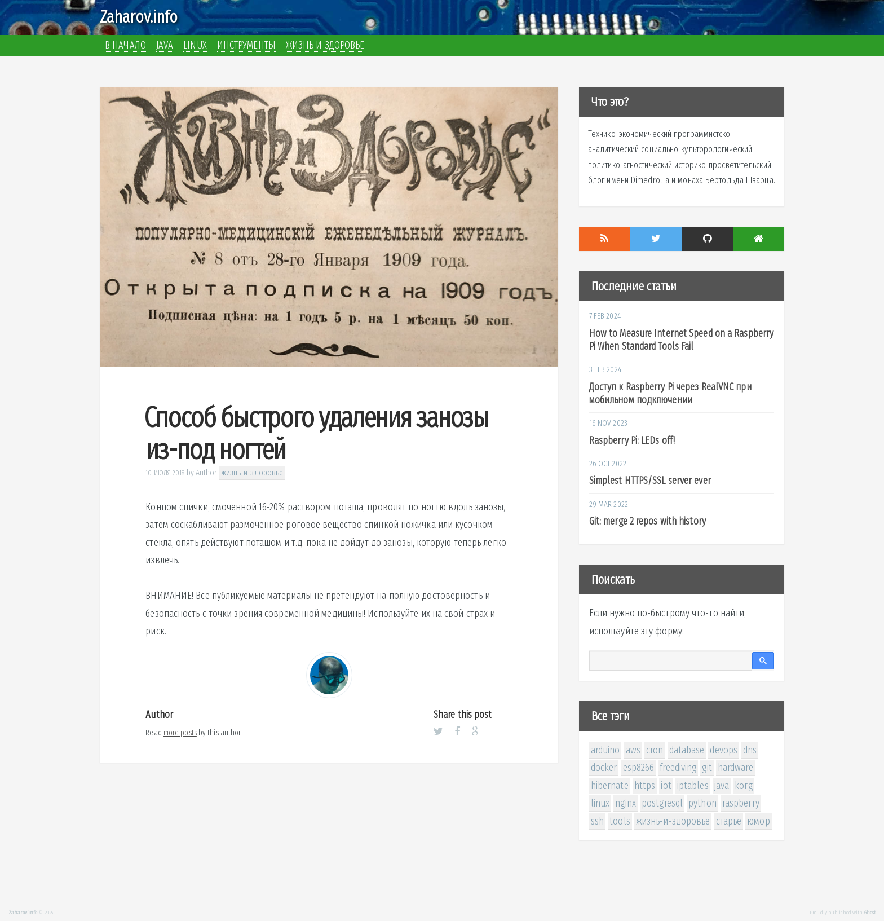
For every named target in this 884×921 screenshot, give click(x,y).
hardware (735, 767)
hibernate (610, 785)
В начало (125, 45)
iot (666, 785)
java (721, 785)
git (706, 767)
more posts (180, 733)
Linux (195, 45)
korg (743, 785)
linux (600, 803)
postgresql (662, 803)
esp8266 (639, 767)
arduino (605, 750)
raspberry (740, 803)
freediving (678, 767)
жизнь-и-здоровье (252, 473)
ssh (597, 821)
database (687, 750)
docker (604, 767)
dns (750, 750)
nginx (625, 803)
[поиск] (671, 661)
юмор (758, 821)
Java (164, 45)
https (645, 785)
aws (633, 750)
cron (654, 750)
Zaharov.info (139, 17)
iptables (693, 785)
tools (619, 821)
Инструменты (246, 45)
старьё (729, 821)
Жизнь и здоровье (325, 45)
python (702, 803)
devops (723, 750)
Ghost (870, 912)
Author (207, 473)
